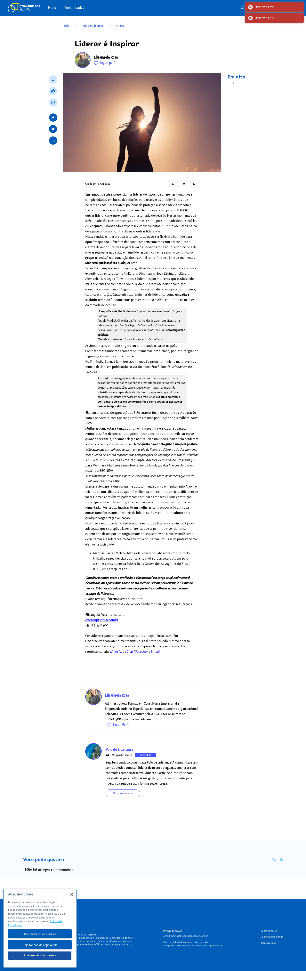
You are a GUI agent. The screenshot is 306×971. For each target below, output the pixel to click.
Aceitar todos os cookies (40, 936)
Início (70, 25)
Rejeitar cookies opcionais (40, 947)
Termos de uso (268, 943)
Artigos (120, 25)
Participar (145, 755)
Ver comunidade (123, 793)
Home (52, 8)
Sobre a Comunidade (272, 937)
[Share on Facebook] (53, 117)
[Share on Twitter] (53, 129)
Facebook (142, 651)
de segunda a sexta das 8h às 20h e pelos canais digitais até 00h (192, 945)
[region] (40, 930)
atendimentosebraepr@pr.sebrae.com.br (185, 936)
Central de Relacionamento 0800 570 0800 (186, 942)
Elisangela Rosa (106, 57)
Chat (130, 651)
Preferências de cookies (40, 957)
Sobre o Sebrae (269, 931)
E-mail (155, 651)
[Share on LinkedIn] (53, 140)
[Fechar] (71, 897)
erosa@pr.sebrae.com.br (101, 620)
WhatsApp (117, 651)
